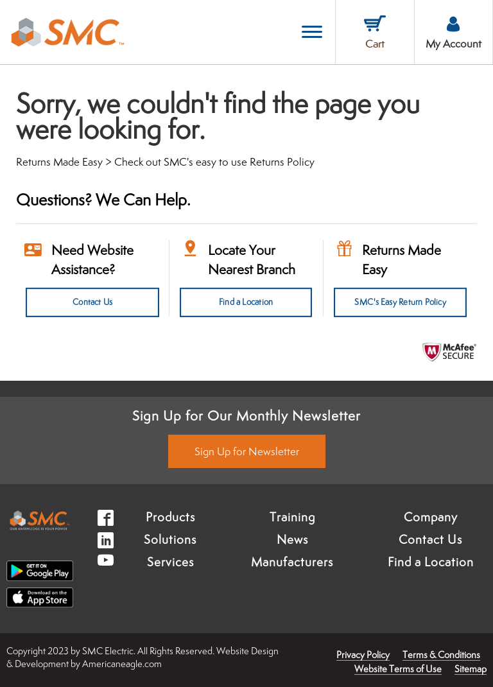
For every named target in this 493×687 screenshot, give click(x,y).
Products (170, 517)
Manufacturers (292, 562)
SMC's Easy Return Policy (399, 302)
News (292, 539)
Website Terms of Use (398, 669)
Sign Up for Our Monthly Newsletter (246, 415)
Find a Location (246, 302)
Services (170, 562)
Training (292, 517)
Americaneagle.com (122, 663)
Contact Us (92, 302)
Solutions (170, 539)
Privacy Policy (363, 654)
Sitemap (470, 669)
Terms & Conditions (441, 654)
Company (431, 517)
